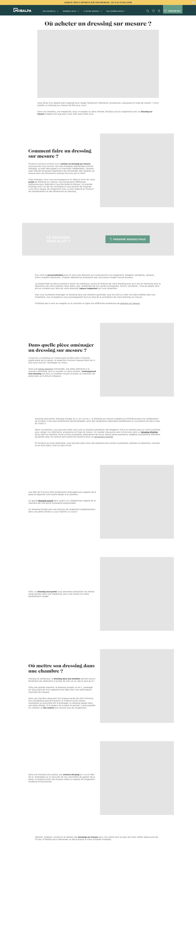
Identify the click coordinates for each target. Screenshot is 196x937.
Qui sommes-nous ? (115, 11)
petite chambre (45, 369)
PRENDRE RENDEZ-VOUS (128, 239)
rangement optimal (103, 437)
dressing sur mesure (130, 303)
